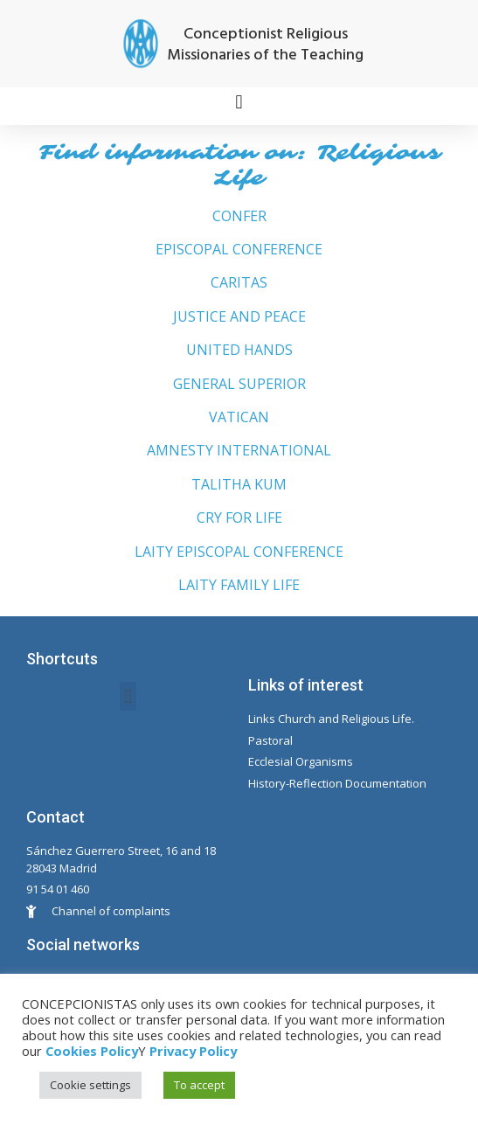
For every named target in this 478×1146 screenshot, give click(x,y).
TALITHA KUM (239, 484)
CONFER (239, 216)
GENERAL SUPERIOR (239, 383)
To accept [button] (199, 1085)
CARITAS (239, 282)
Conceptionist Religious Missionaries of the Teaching (265, 45)
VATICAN (239, 417)
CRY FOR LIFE (239, 517)
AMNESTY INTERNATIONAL (239, 450)
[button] (239, 101)
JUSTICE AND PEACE (239, 316)
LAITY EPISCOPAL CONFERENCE (239, 551)
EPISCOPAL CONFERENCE (239, 249)
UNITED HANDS (239, 349)
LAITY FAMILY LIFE (239, 584)
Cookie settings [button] (90, 1085)
